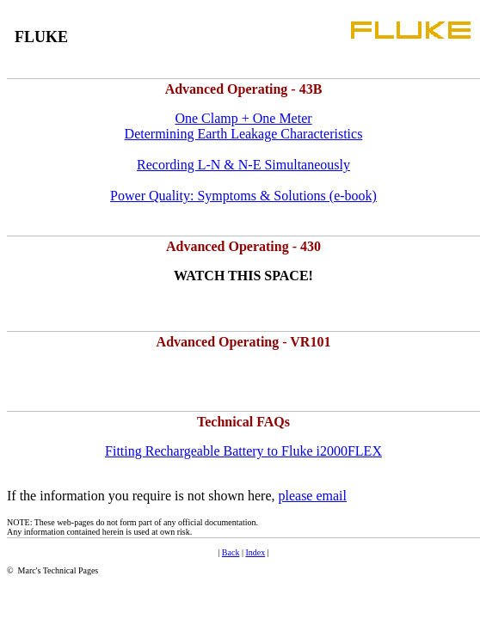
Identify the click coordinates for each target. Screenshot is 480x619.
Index (255, 552)
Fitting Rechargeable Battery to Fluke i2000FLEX (243, 451)
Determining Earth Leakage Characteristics (244, 133)
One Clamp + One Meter (243, 118)
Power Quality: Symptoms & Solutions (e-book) (243, 195)
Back (231, 552)
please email (312, 495)
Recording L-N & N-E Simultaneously (243, 164)
